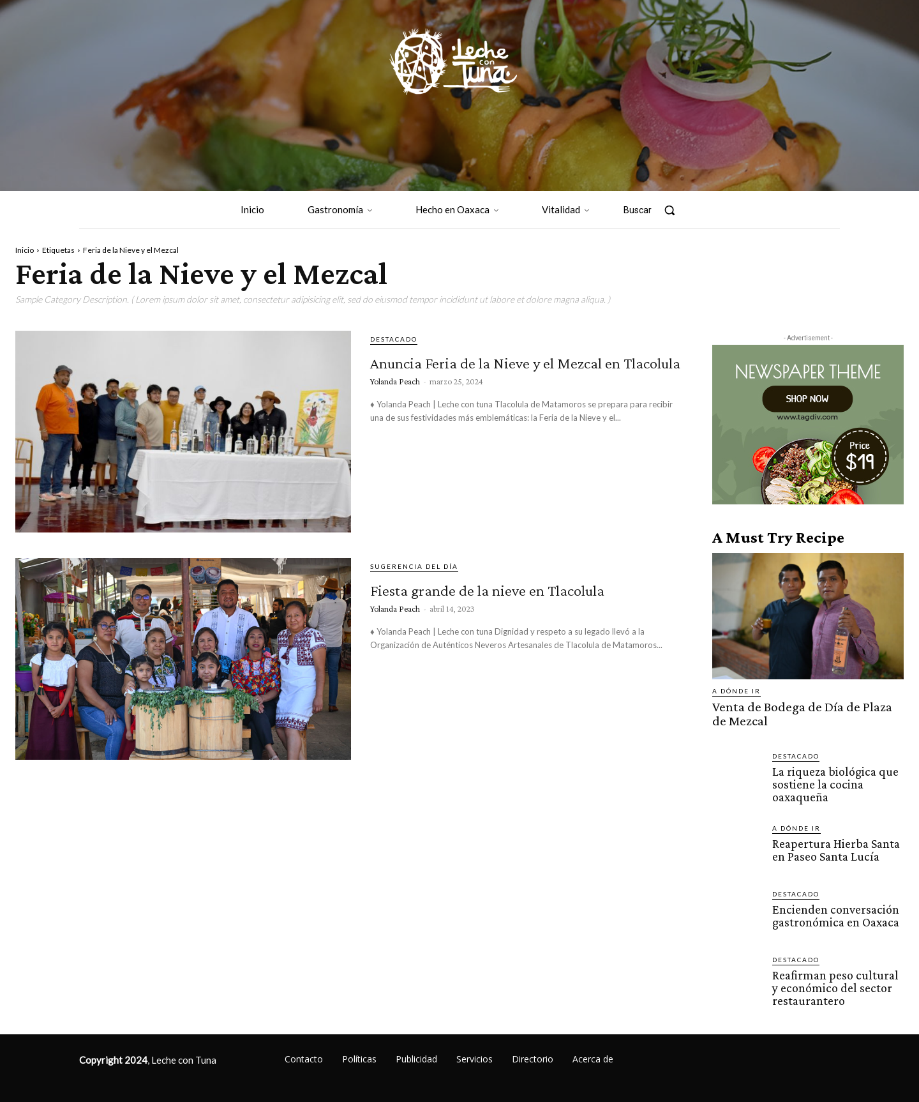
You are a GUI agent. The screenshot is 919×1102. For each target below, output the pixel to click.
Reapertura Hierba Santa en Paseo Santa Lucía (834, 845)
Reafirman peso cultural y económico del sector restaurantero (837, 983)
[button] (655, 210)
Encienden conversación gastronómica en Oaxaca (834, 911)
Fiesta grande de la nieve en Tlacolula (507, 598)
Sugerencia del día (414, 566)
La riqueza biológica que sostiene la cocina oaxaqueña (832, 780)
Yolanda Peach (395, 404)
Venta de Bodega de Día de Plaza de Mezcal (800, 712)
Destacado (393, 339)
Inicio (24, 250)
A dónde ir (736, 691)
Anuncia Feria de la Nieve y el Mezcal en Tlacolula (515, 371)
